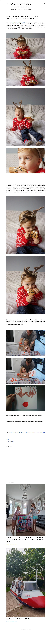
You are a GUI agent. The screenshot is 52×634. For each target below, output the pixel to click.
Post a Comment (13, 543)
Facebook (28, 432)
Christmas (11, 441)
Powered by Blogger (26, 630)
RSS (44, 432)
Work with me (23, 9)
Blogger (13, 432)
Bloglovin (18, 432)
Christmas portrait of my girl (19, 22)
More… (30, 9)
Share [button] (7, 439)
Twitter (23, 432)
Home (12, 9)
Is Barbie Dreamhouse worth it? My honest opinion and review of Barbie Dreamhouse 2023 (25, 539)
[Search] (45, 3)
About (16, 9)
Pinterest (40, 432)
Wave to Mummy (21, 4)
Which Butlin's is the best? (18, 619)
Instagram (34, 432)
